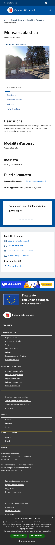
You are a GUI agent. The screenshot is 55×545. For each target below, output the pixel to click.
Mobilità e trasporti (12, 385)
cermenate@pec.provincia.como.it (19, 464)
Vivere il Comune (18, 20)
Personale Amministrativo (15, 356)
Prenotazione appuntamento (16, 481)
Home (5, 20)
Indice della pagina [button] (14, 87)
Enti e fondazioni (11, 348)
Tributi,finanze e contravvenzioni (18, 400)
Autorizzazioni (10, 408)
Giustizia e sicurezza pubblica (16, 397)
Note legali (9, 514)
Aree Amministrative (13, 341)
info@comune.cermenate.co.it (34, 181)
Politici (8, 352)
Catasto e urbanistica (13, 382)
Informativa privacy (12, 510)
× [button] (52, 517)
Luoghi (30, 20)
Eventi (7, 441)
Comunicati (9, 423)
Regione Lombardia (10, 2)
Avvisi (7, 426)
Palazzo (39, 20)
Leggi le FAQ (10, 488)
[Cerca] (50, 10)
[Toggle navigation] (4, 10)
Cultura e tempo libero (14, 374)
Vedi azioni (21, 44)
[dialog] (27, 530)
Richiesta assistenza (13, 492)
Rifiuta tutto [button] (36, 536)
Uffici (7, 344)
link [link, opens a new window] (49, 531)
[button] (27, 541)
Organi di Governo (12, 337)
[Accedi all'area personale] (46, 3)
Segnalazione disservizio (14, 484)
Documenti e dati (12, 359)
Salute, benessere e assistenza (17, 404)
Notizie (8, 419)
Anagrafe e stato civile (14, 371)
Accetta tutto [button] (18, 536)
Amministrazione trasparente (17, 503)
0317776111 (20, 470)
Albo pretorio (10, 507)
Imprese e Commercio (13, 378)
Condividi (9, 44)
